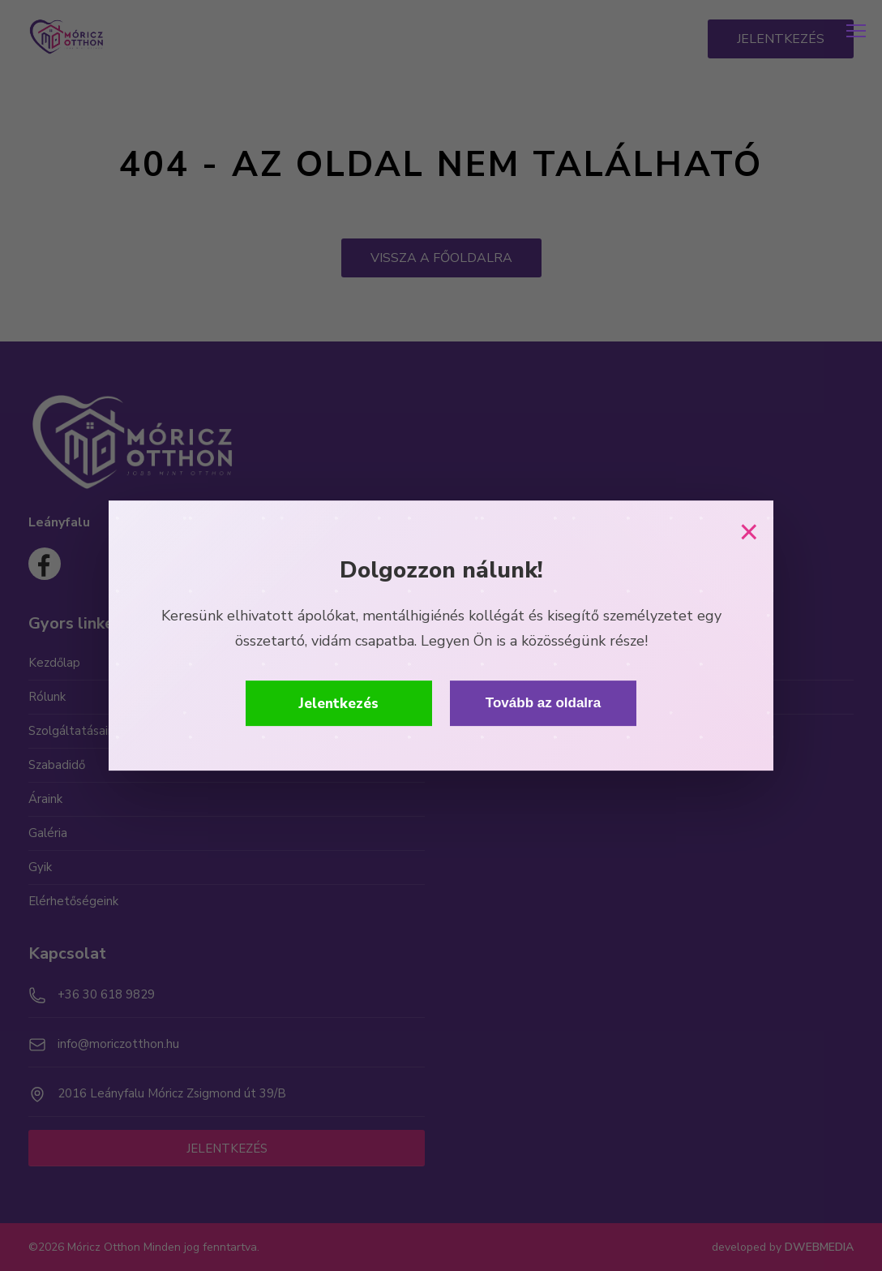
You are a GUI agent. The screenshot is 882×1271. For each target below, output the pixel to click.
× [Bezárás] (749, 532)
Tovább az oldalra (543, 703)
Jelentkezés (339, 703)
